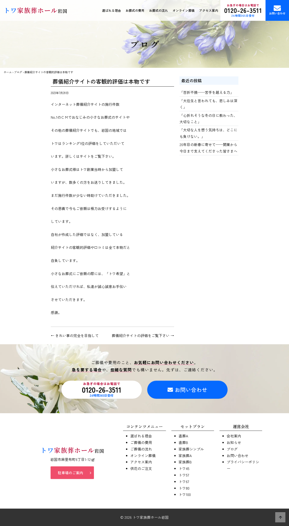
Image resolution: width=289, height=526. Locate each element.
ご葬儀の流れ (141, 449)
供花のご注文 (141, 468)
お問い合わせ (277, 10)
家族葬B (185, 462)
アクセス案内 (208, 10)
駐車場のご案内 (70, 472)
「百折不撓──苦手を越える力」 (206, 92)
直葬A (183, 436)
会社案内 (234, 436)
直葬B (183, 442)
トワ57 (184, 475)
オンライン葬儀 (183, 10)
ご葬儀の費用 (141, 442)
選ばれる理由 (111, 10)
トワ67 (184, 481)
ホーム (8, 72)
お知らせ (234, 442)
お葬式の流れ (158, 10)
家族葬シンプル (191, 449)
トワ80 (184, 488)
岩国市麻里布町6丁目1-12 (72, 459)
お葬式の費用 (135, 10)
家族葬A (185, 455)
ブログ (18, 72)
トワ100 (185, 494)
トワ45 (184, 468)
